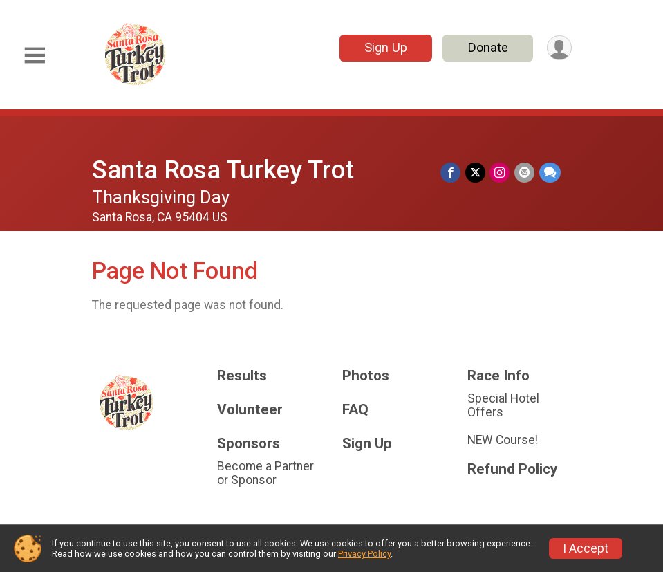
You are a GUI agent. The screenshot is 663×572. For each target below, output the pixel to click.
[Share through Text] (550, 173)
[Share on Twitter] (477, 173)
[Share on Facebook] (452, 173)
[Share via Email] (525, 173)
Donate (487, 47)
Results (242, 376)
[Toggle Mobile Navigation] (34, 55)
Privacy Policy (364, 553)
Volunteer (250, 410)
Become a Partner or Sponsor (265, 473)
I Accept (585, 548)
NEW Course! (502, 440)
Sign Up (384, 47)
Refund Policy (512, 469)
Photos (365, 376)
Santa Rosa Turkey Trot (223, 170)
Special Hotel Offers (503, 405)
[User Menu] (559, 48)
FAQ (355, 410)
